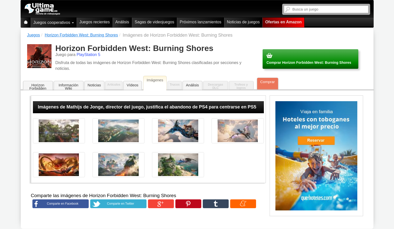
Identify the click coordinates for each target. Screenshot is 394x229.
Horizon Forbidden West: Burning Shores (37, 87)
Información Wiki (68, 86)
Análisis (122, 22)
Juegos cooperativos (53, 22)
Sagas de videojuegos (154, 22)
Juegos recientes (94, 22)
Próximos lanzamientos (200, 22)
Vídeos (132, 85)
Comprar (267, 82)
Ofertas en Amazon (283, 22)
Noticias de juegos (243, 22)
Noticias (94, 85)
